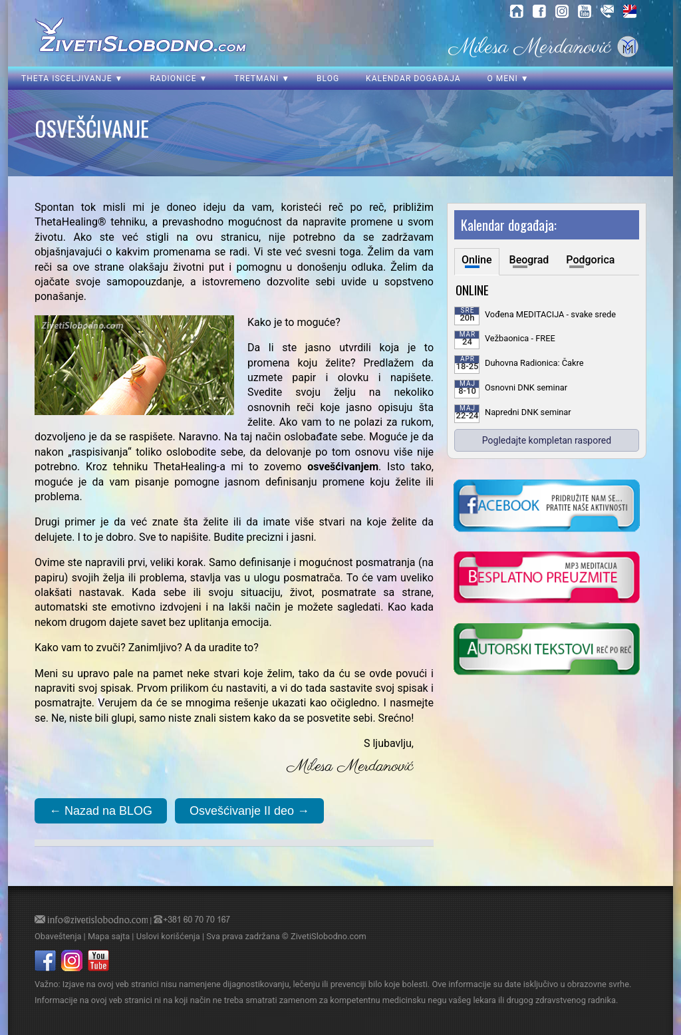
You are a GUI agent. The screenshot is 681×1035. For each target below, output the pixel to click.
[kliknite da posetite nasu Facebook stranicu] (546, 507)
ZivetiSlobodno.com (328, 936)
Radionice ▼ (178, 78)
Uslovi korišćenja (168, 936)
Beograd (529, 259)
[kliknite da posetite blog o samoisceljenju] (546, 650)
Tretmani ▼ (262, 78)
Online (477, 259)
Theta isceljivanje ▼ (72, 78)
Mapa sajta (109, 936)
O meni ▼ (508, 78)
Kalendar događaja (413, 78)
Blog (328, 78)
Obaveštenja (58, 936)
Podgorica (590, 259)
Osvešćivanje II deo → (249, 810)
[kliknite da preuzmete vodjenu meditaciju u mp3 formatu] (546, 579)
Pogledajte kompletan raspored (546, 440)
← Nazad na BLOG (100, 810)
